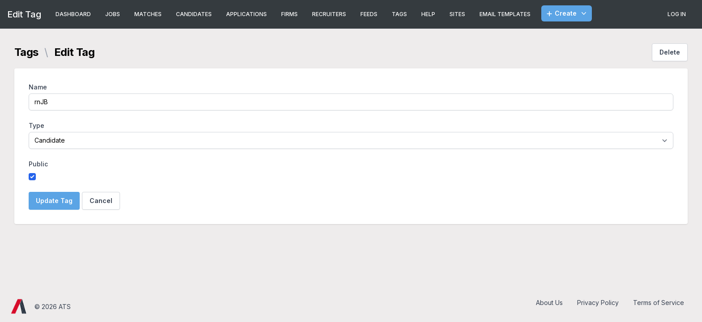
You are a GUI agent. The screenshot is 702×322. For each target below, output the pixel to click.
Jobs (112, 14)
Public (38, 164)
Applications (246, 14)
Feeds (368, 14)
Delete (669, 52)
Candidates (194, 14)
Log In (677, 14)
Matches (148, 14)
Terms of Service (658, 302)
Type (36, 125)
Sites (457, 14)
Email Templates (505, 14)
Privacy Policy (598, 302)
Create (567, 13)
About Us (549, 302)
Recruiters (329, 14)
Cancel (101, 200)
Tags (399, 14)
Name (38, 87)
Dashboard (73, 14)
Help (428, 14)
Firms (289, 14)
